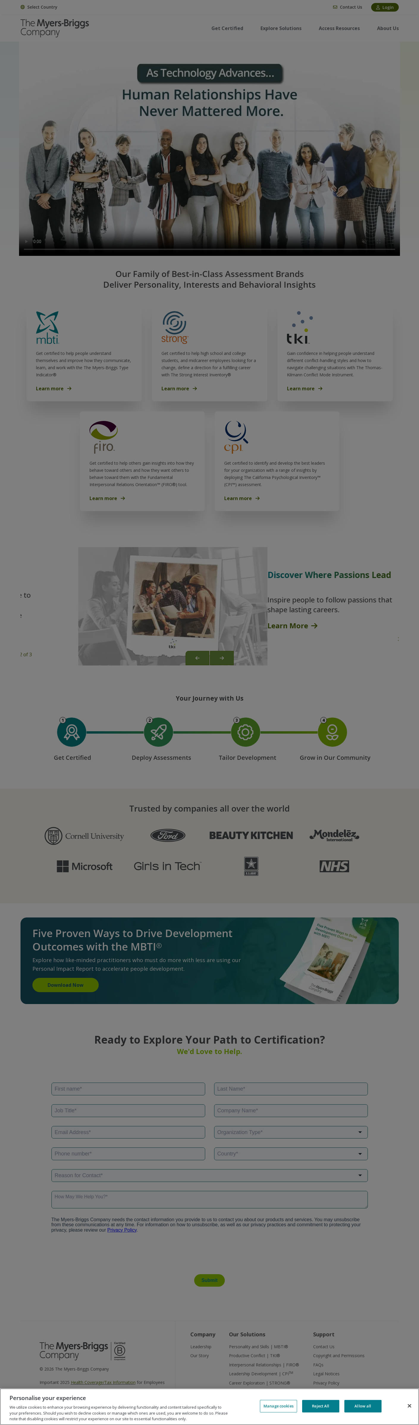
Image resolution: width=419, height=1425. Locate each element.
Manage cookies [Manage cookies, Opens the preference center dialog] (278, 1406)
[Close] (409, 1406)
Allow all (362, 1406)
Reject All (320, 1406)
